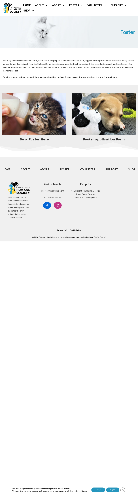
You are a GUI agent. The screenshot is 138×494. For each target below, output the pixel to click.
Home (27, 5)
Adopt (59, 5)
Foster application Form (104, 139)
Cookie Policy (75, 230)
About (42, 5)
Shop (30, 10)
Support (120, 5)
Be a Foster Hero (34, 139)
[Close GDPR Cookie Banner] (122, 490)
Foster (77, 5)
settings (82, 491)
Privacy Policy (62, 230)
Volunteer (98, 5)
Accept (98, 490)
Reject (112, 490)
